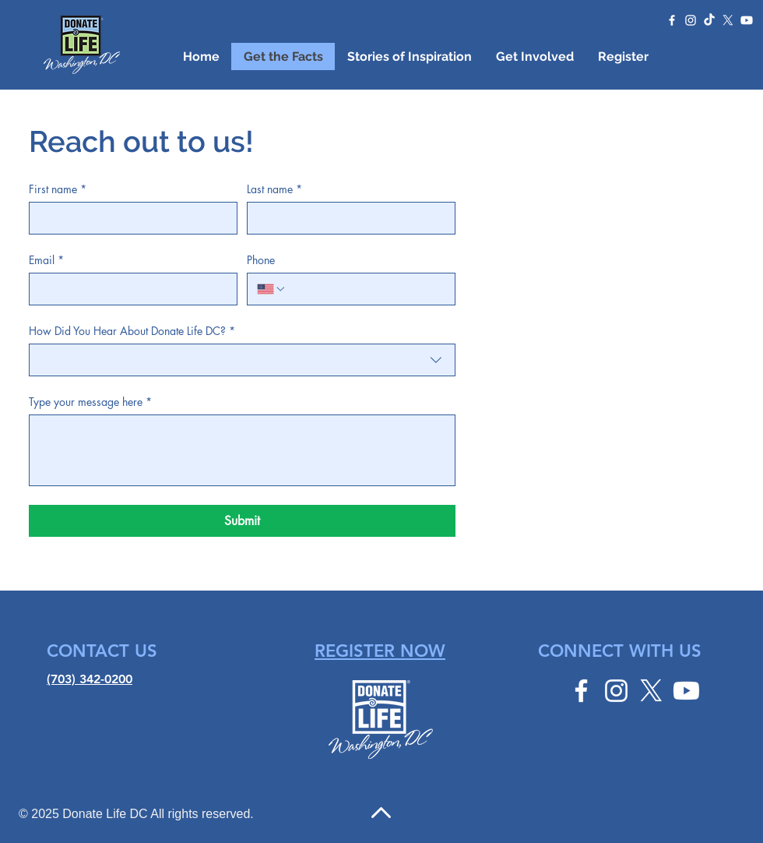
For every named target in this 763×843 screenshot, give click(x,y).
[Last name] (346, 218)
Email (46, 259)
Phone (261, 259)
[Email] (128, 289)
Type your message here (90, 401)
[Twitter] (728, 20)
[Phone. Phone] (366, 289)
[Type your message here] (242, 450)
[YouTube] (747, 20)
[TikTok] (709, 20)
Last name (274, 189)
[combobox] (242, 360)
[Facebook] (672, 20)
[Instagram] (691, 20)
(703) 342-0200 (89, 679)
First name (57, 189)
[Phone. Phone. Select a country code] (272, 289)
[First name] (128, 218)
